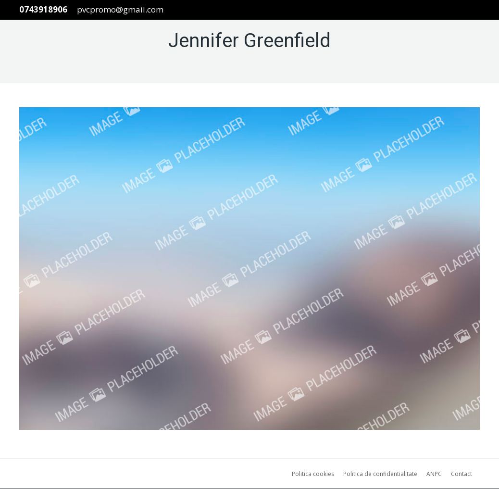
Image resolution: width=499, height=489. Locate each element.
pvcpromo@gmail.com (120, 9)
